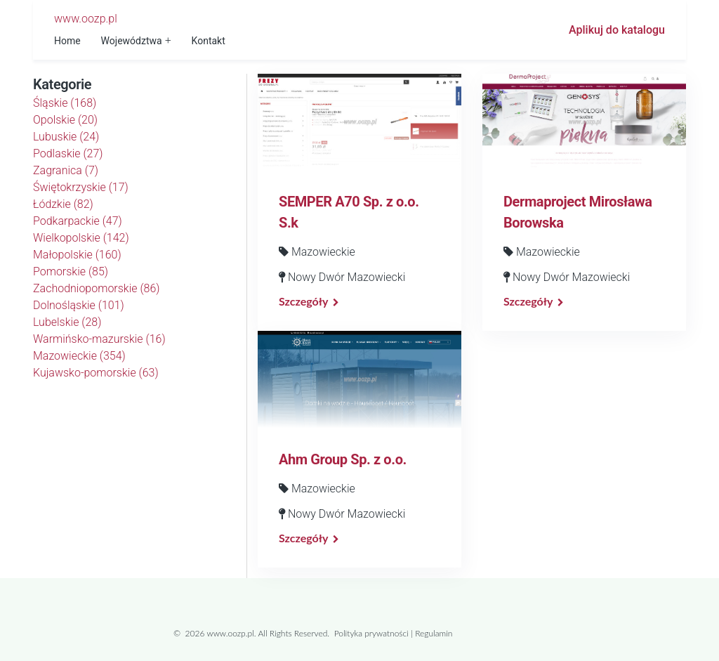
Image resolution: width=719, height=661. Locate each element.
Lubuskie (66, 136)
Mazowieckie (79, 355)
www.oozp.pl (85, 18)
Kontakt (208, 40)
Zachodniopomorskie (96, 288)
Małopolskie (77, 254)
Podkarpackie (77, 221)
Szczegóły (303, 301)
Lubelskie (67, 322)
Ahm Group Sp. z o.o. (343, 459)
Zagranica (65, 170)
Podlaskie (68, 153)
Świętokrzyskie (80, 187)
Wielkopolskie (81, 237)
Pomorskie (70, 271)
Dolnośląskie (78, 305)
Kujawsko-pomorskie (96, 372)
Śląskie (64, 103)
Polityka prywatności (371, 633)
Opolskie (65, 119)
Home (67, 40)
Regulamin (433, 633)
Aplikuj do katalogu (617, 30)
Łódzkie (63, 204)
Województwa (131, 40)
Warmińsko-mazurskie (99, 339)
